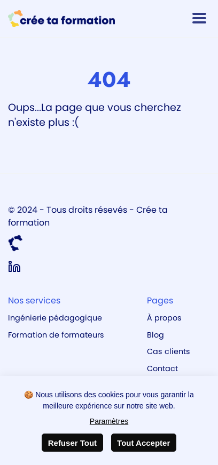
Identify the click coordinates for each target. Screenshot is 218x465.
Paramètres (109, 421)
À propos (164, 317)
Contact (162, 368)
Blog (155, 335)
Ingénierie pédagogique (55, 317)
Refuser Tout (72, 442)
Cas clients (168, 351)
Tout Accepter (143, 442)
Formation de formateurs (56, 335)
